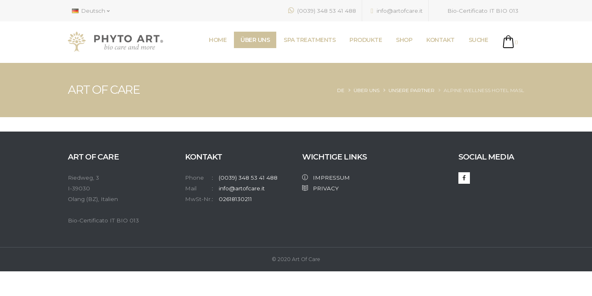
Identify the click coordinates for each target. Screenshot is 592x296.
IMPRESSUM (326, 177)
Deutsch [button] (91, 10)
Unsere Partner (411, 90)
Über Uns (366, 90)
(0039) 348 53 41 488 (322, 10)
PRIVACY (320, 188)
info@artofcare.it (397, 10)
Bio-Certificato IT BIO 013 (477, 10)
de (341, 90)
